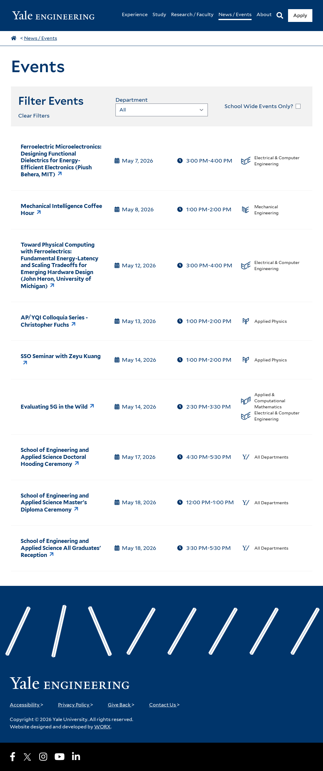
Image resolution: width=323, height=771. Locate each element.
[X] (27, 757)
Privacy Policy (75, 705)
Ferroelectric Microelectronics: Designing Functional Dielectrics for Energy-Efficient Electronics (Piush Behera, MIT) (61, 160)
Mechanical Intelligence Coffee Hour (61, 210)
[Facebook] (12, 756)
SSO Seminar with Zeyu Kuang (61, 356)
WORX (102, 727)
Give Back (121, 705)
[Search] (280, 16)
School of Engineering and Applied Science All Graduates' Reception (61, 548)
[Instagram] (43, 756)
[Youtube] (59, 756)
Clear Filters (34, 115)
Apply (300, 15)
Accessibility (26, 705)
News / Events (40, 38)
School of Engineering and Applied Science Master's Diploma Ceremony (55, 502)
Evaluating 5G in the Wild (54, 406)
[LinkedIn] (76, 756)
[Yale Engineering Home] (56, 15)
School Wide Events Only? (259, 106)
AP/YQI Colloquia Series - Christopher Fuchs (54, 321)
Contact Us (164, 705)
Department (131, 100)
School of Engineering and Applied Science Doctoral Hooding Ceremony (55, 457)
